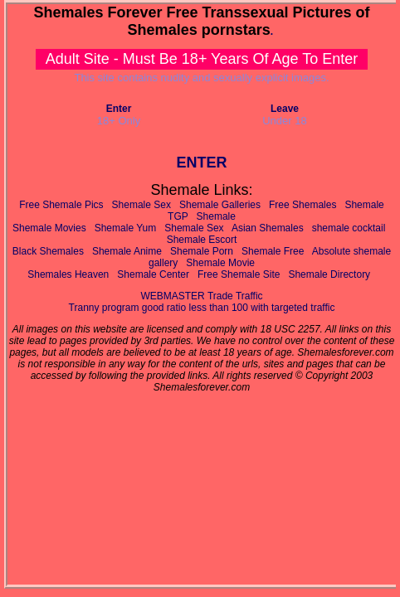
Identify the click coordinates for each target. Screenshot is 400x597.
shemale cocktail (349, 228)
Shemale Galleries (220, 205)
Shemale (216, 216)
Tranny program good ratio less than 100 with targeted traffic (202, 307)
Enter (119, 108)
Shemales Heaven (68, 274)
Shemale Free (272, 251)
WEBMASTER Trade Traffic (201, 296)
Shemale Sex (141, 205)
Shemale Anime (127, 251)
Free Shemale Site (239, 274)
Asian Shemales (268, 228)
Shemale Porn (201, 251)
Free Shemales (302, 205)
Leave (285, 108)
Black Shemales (48, 251)
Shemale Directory (329, 274)
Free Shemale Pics (61, 205)
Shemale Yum (126, 228)
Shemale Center (153, 274)
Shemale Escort (202, 239)
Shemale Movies (49, 228)
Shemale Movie (220, 263)
